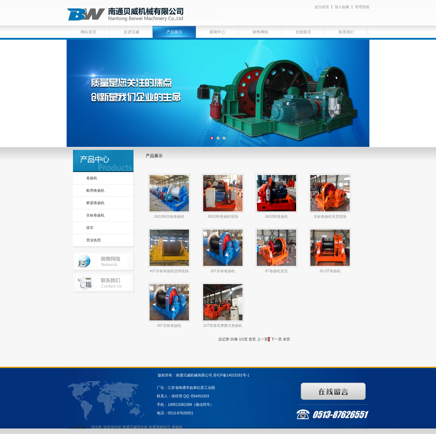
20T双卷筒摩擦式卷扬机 (222, 325)
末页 (286, 339)
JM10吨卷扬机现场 (222, 216)
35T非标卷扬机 (222, 271)
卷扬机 (91, 178)
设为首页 (322, 7)
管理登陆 (362, 7)
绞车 (90, 228)
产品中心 (103, 161)
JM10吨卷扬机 (276, 216)
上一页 (262, 339)
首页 (252, 339)
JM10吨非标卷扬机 (169, 216)
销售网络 (260, 32)
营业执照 (93, 240)
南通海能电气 (160, 427)
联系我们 (346, 32)
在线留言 (303, 32)
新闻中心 (217, 32)
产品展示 (174, 32)
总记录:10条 (228, 339)
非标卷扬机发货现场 (330, 216)
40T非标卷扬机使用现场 (169, 271)
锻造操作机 (112, 427)
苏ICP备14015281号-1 (231, 375)
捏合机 (96, 427)
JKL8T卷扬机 (330, 271)
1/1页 (243, 339)
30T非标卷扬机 (169, 325)
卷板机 (177, 427)
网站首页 (88, 32)
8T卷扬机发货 (276, 271)
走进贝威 (131, 32)
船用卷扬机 (95, 190)
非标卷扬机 (95, 215)
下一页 (276, 339)
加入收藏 (342, 7)
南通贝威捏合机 (135, 427)
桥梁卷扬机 (95, 203)
